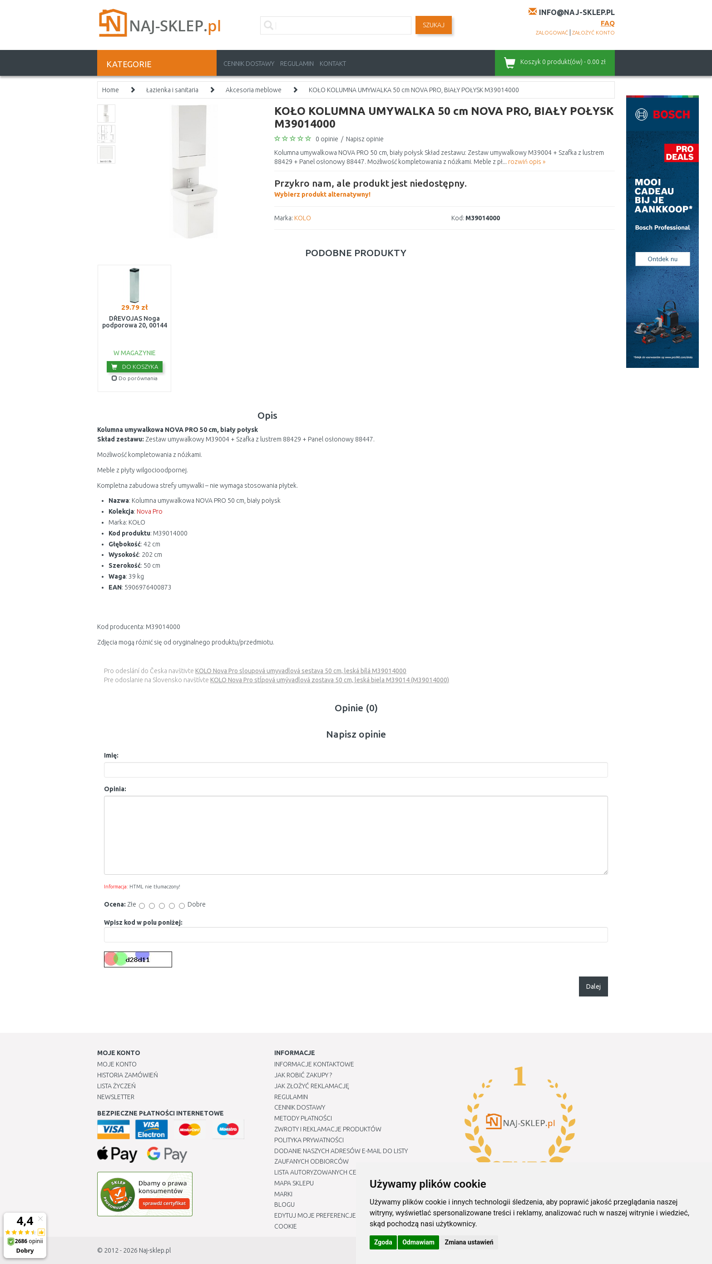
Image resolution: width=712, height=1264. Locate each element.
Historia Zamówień (127, 1075)
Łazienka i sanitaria (172, 90)
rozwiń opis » (526, 161)
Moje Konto (117, 1064)
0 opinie (327, 139)
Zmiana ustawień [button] (469, 1242)
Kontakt (333, 63)
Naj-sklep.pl (155, 1250)
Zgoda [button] (383, 1242)
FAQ (608, 23)
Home (110, 90)
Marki (283, 1194)
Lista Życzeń (116, 1086)
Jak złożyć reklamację (311, 1086)
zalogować (552, 32)
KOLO (302, 218)
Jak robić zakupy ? (303, 1075)
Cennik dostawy (248, 63)
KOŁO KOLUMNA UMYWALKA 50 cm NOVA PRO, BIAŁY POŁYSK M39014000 (414, 90)
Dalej (593, 986)
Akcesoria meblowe (254, 90)
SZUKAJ (434, 25)
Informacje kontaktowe (314, 1064)
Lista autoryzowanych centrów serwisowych (348, 1172)
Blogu (284, 1204)
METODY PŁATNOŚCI (303, 1118)
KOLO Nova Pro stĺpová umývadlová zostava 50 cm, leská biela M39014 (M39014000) (329, 680)
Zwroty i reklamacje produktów (327, 1129)
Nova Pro (150, 511)
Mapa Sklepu (294, 1183)
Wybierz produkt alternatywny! (370, 187)
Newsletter (115, 1096)
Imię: (111, 755)
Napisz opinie (365, 139)
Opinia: (115, 789)
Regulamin (297, 63)
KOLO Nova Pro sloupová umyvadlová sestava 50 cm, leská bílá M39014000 (300, 670)
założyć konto (593, 32)
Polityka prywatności (309, 1140)
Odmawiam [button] (418, 1242)
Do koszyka (134, 366)
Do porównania (135, 378)
